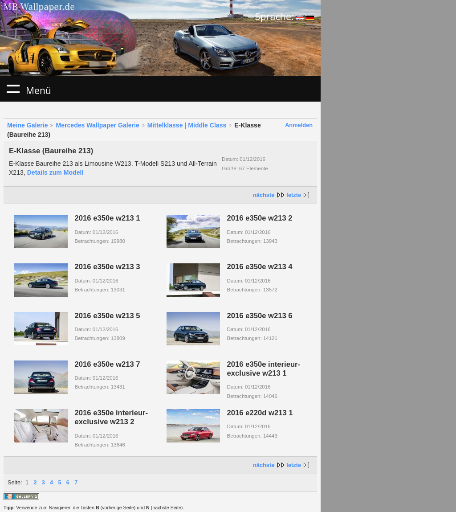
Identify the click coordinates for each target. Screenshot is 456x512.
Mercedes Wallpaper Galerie (97, 125)
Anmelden (299, 125)
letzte (293, 195)
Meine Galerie (27, 125)
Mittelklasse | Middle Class (187, 125)
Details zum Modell (55, 172)
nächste (263, 195)
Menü (13, 89)
